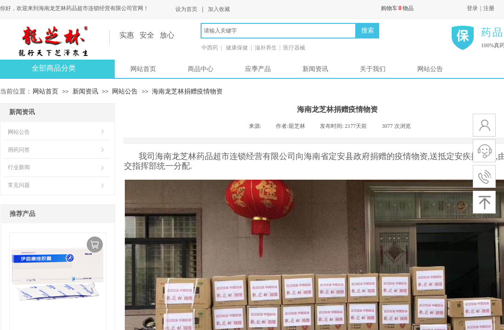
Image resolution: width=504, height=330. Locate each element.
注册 (488, 8)
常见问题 (19, 185)
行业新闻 (19, 167)
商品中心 (200, 69)
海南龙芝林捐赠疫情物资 (187, 91)
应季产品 (258, 69)
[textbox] (278, 30)
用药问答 (19, 150)
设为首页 (186, 9)
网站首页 (143, 69)
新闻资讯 (315, 69)
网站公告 (430, 69)
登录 (472, 8)
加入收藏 (219, 9)
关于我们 (373, 69)
